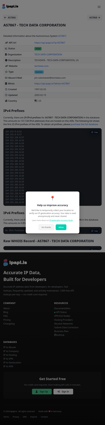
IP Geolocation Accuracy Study (61, 220)
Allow (61, 227)
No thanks (46, 227)
